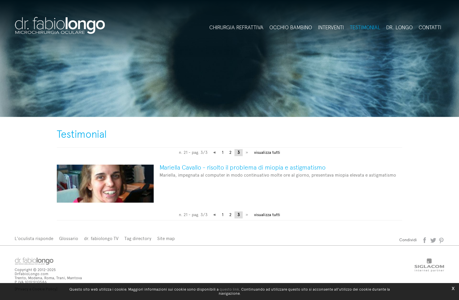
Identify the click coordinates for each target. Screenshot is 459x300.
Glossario (68, 238)
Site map (166, 238)
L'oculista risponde (34, 238)
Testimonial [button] (365, 27)
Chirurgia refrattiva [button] (236, 27)
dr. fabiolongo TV (101, 238)
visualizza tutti (267, 152)
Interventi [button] (331, 27)
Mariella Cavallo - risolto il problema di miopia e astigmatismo (243, 167)
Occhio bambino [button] (290, 27)
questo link (229, 289)
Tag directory (137, 238)
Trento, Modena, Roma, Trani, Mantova (48, 278)
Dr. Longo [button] (399, 27)
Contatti (430, 27)
